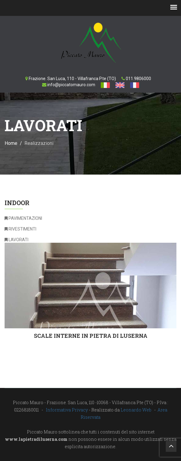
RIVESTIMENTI (20, 229)
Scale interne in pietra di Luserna (90, 335)
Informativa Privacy (67, 410)
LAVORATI (16, 239)
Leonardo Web (136, 410)
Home (11, 143)
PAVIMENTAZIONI (23, 218)
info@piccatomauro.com (71, 84)
